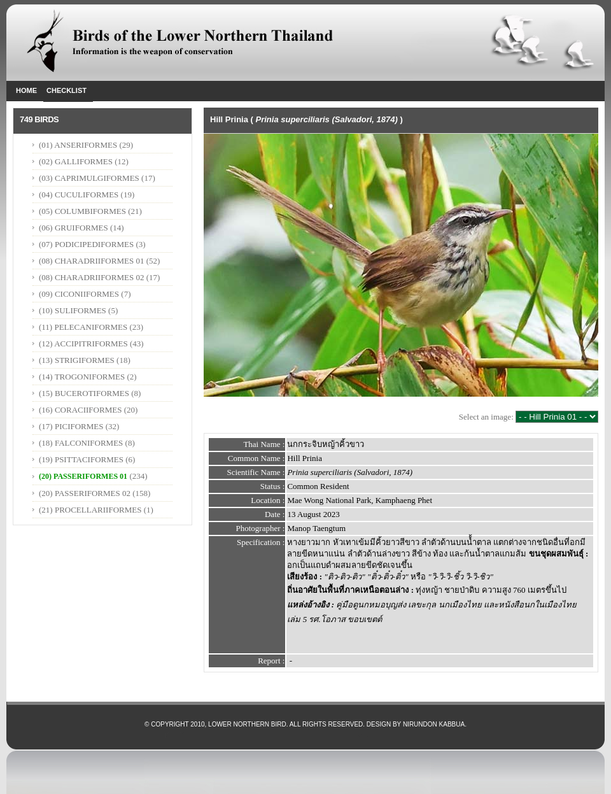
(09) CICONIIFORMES (79, 294)
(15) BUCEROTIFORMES (84, 393)
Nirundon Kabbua (434, 724)
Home (26, 90)
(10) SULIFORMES (72, 310)
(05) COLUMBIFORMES (82, 211)
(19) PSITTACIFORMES (81, 459)
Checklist (66, 90)
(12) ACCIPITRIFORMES (83, 343)
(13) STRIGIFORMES (77, 360)
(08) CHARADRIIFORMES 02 (91, 277)
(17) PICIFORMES (71, 426)
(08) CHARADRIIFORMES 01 (91, 261)
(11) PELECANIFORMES (83, 327)
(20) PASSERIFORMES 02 (84, 493)
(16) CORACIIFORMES (80, 410)
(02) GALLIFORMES (76, 161)
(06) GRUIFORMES (73, 227)
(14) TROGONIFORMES (82, 376)
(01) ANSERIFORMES (79, 145)
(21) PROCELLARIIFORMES (90, 509)
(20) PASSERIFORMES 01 (83, 476)
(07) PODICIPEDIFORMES (86, 244)
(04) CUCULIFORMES (78, 194)
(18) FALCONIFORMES (81, 443)
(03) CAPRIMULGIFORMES (89, 178)
